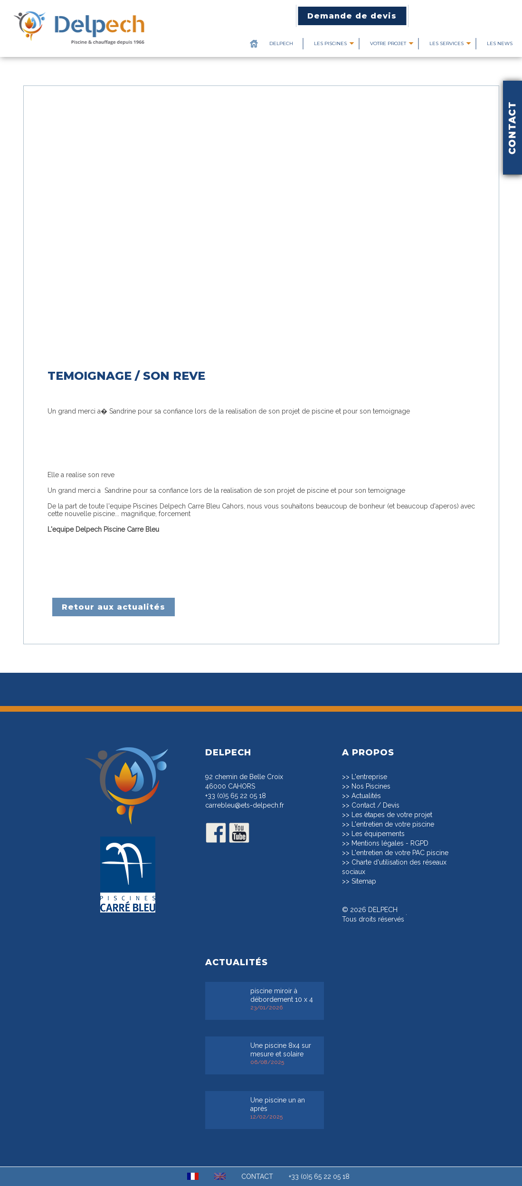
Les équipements (378, 834)
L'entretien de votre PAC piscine (399, 853)
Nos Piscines (370, 786)
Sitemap (363, 881)
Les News (500, 43)
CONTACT (257, 1176)
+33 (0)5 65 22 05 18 (235, 796)
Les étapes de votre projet (391, 815)
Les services (446, 43)
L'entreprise (369, 777)
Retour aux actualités (113, 607)
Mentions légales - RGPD (389, 843)
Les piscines (330, 43)
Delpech (281, 43)
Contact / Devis (375, 805)
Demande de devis (352, 15)
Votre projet (388, 43)
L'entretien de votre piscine (392, 824)
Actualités (366, 796)
